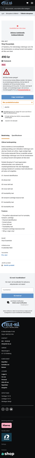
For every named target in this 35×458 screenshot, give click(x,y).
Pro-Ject (4, 255)
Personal (4, 379)
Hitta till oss (5, 382)
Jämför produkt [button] (7, 265)
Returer (3, 367)
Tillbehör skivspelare (26, 13)
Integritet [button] (4, 387)
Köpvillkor (4, 362)
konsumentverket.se (24, 90)
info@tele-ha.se (6, 344)
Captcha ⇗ (25, 304)
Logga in (4, 374)
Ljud (2, 13)
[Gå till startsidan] (6, 3)
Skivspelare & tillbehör (12, 13)
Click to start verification (19, 303)
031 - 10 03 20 (5, 341)
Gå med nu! (17, 296)
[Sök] (17, 8)
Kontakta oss (5, 364)
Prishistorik (6, 61)
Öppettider (4, 385)
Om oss (3, 377)
